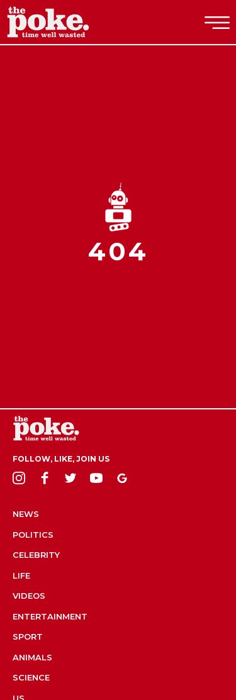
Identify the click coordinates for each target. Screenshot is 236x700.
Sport (28, 636)
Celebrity (36, 555)
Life (21, 575)
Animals (32, 657)
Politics (33, 535)
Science (31, 677)
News (26, 514)
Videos (29, 596)
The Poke (78, 22)
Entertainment (50, 616)
